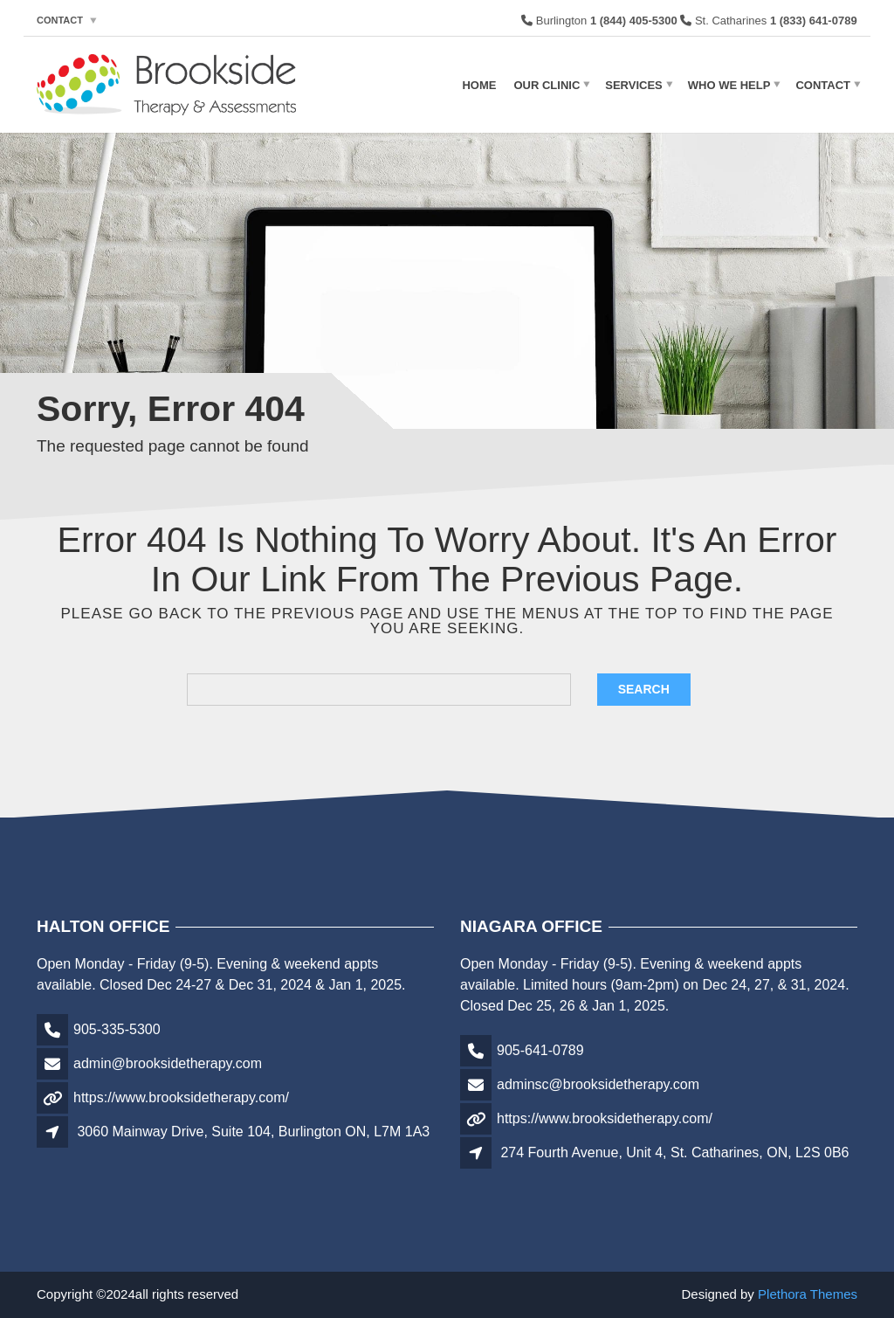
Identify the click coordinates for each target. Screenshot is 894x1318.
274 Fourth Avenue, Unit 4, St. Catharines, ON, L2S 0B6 (674, 1152)
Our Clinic (546, 84)
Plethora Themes (807, 1294)
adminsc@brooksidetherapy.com (598, 1084)
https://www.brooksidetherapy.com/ (181, 1097)
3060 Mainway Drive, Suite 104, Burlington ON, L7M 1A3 (253, 1131)
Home (479, 84)
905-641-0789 (540, 1050)
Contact (60, 20)
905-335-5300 (117, 1029)
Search (644, 689)
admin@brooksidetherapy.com (167, 1063)
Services (634, 84)
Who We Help (729, 84)
